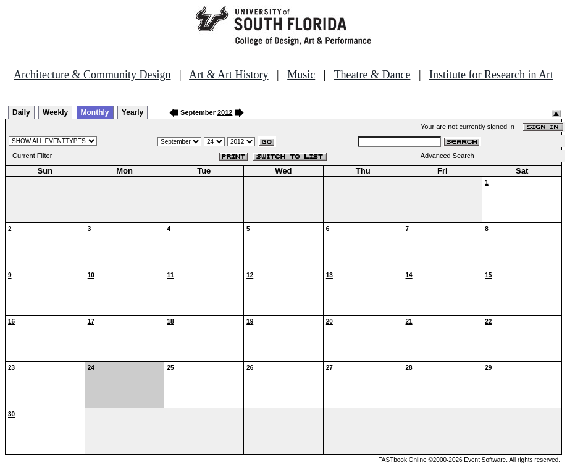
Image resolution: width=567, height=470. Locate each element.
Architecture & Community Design (92, 75)
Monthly (95, 112)
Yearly (132, 112)
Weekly (55, 112)
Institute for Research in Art (491, 75)
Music (301, 75)
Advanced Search (447, 155)
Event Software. (486, 459)
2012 (224, 112)
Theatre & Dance (372, 75)
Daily (21, 112)
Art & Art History (229, 75)
